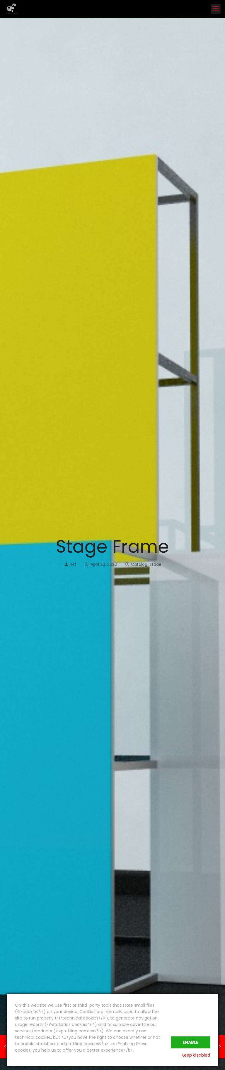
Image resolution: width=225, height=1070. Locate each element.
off (73, 564)
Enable (190, 1042)
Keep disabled (196, 1055)
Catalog (139, 564)
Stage (155, 564)
